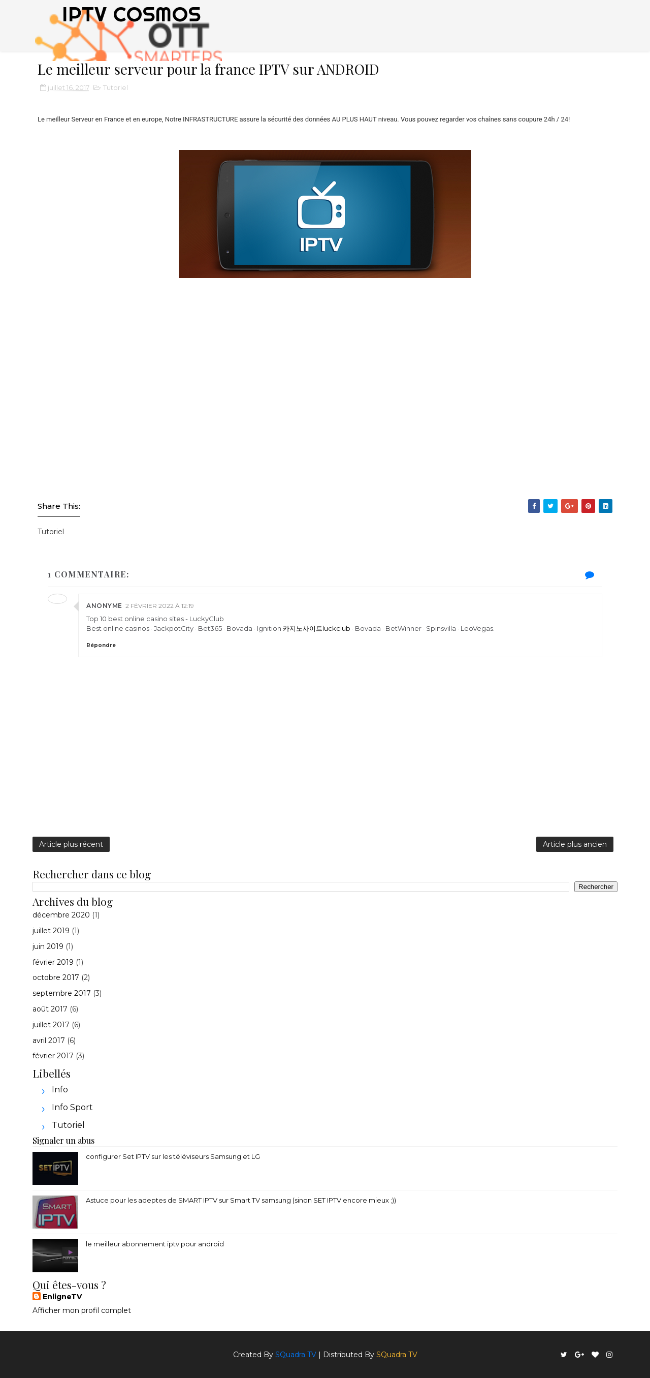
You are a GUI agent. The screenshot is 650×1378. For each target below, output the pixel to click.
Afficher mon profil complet (81, 1310)
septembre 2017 (61, 993)
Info (60, 1089)
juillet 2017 (51, 1024)
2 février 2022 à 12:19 (159, 605)
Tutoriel (115, 87)
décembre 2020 (61, 915)
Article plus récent (71, 844)
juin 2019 (47, 946)
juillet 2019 (51, 930)
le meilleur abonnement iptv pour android (155, 1244)
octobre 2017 (55, 977)
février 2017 (53, 1055)
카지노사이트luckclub (316, 628)
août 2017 (50, 1009)
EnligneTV (62, 1296)
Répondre (101, 645)
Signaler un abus (63, 1140)
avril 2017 (48, 1040)
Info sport (72, 1107)
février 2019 (53, 962)
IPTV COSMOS (131, 14)
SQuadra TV (295, 1354)
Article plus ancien (575, 844)
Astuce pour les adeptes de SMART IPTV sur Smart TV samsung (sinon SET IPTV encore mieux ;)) (241, 1200)
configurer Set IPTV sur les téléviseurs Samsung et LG (173, 1156)
